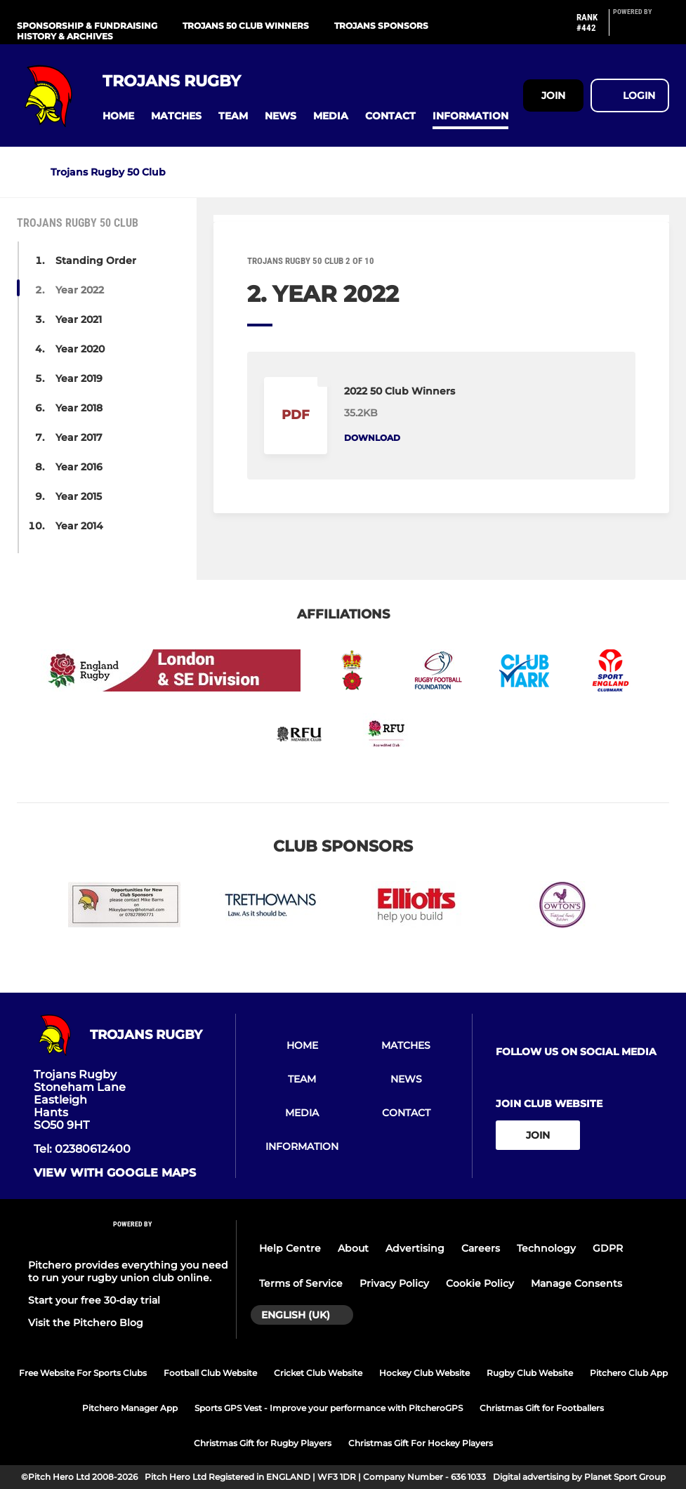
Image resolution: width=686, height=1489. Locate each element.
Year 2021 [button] (78, 319)
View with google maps (115, 1173)
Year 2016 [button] (79, 467)
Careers (480, 1248)
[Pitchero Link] (641, 28)
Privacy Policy (394, 1283)
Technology (546, 1248)
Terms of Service (301, 1283)
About (353, 1248)
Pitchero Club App (629, 1373)
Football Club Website (210, 1373)
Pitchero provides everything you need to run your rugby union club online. (128, 1271)
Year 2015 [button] (78, 496)
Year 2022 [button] (79, 290)
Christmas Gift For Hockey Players (420, 1443)
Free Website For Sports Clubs (83, 1373)
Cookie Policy (480, 1283)
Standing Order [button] (95, 260)
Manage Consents (576, 1283)
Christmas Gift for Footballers (542, 1408)
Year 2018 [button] (79, 408)
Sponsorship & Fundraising (87, 25)
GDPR (608, 1248)
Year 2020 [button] (80, 349)
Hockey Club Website (424, 1373)
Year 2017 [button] (79, 437)
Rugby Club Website (530, 1373)
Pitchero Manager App (130, 1408)
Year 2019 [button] (79, 378)
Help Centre (290, 1248)
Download (372, 437)
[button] (118, 116)
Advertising (414, 1248)
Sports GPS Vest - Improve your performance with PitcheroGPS (328, 1408)
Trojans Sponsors (381, 25)
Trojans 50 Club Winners (246, 25)
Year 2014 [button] (79, 526)
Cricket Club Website (318, 1373)
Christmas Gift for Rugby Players (262, 1443)
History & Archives (65, 36)
